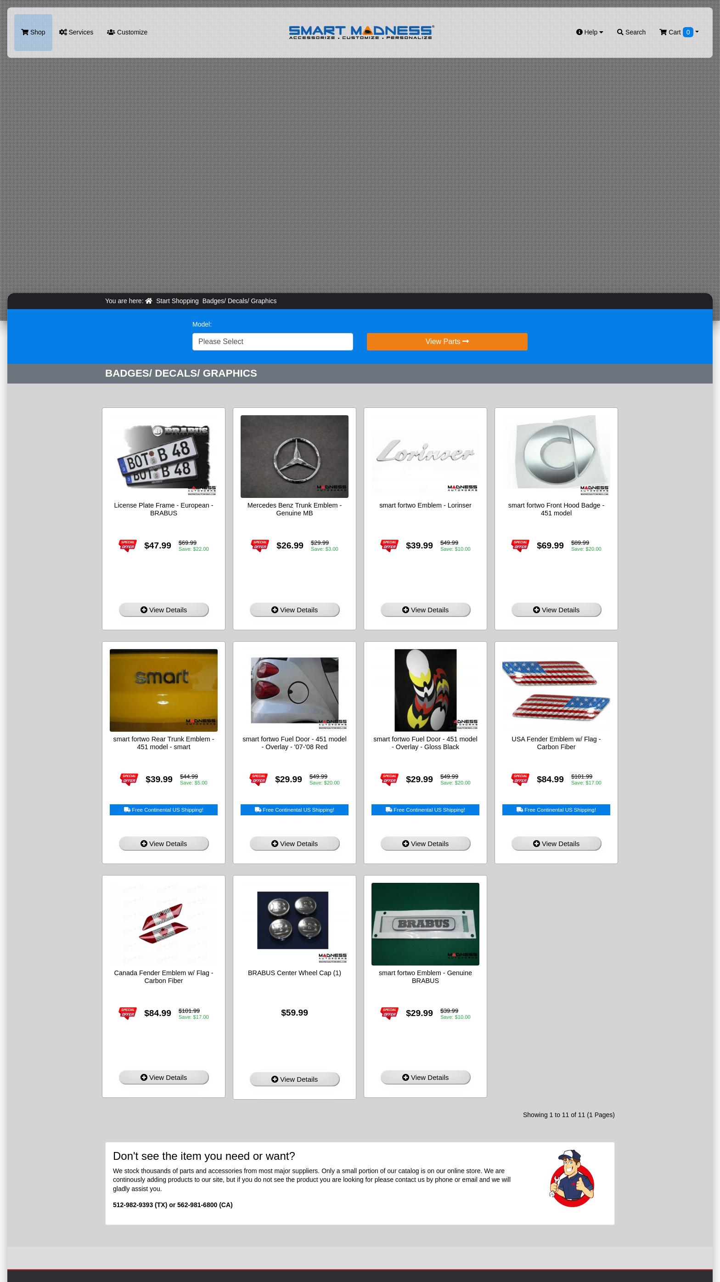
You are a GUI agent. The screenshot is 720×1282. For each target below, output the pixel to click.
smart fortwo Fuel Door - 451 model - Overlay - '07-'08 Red (294, 743)
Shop (33, 32)
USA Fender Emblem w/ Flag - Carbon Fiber (556, 743)
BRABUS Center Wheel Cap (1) (294, 973)
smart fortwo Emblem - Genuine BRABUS (425, 976)
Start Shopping (177, 301)
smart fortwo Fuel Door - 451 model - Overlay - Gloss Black (425, 743)
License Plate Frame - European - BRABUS (164, 509)
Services (76, 32)
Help (590, 32)
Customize (127, 32)
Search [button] (631, 32)
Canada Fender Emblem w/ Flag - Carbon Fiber (164, 976)
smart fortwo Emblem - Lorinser (425, 505)
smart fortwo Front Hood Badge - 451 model (556, 509)
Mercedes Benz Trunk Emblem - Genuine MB (295, 509)
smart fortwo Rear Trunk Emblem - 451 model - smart (163, 743)
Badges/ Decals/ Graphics (239, 301)
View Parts (447, 341)
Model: (202, 324)
